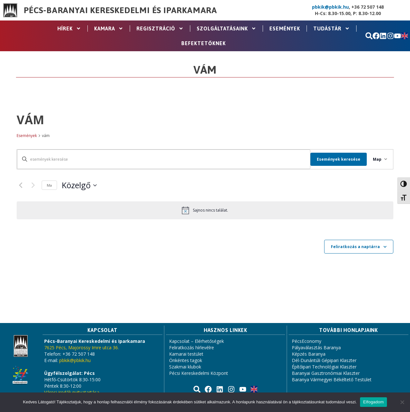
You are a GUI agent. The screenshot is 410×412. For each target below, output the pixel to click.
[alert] (205, 210)
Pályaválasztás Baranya (316, 347)
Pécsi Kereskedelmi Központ (198, 373)
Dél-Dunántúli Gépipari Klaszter (324, 360)
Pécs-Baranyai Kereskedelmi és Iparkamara (120, 10)
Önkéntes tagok (185, 360)
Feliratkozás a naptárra (355, 246)
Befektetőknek (203, 43)
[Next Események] (33, 185)
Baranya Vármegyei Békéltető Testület (332, 379)
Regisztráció (160, 28)
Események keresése (335, 159)
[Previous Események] (20, 185)
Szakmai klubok (185, 367)
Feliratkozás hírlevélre (191, 347)
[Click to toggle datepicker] (79, 185)
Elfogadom (373, 402)
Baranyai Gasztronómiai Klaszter (326, 373)
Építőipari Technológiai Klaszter (324, 367)
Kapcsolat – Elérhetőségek (196, 341)
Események (284, 28)
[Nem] (402, 402)
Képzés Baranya (308, 354)
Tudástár (331, 28)
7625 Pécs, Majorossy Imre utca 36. (81, 347)
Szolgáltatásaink (226, 28)
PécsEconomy (306, 341)
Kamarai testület (186, 354)
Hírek (69, 28)
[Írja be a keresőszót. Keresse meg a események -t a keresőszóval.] (162, 159)
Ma (49, 185)
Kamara (108, 28)
